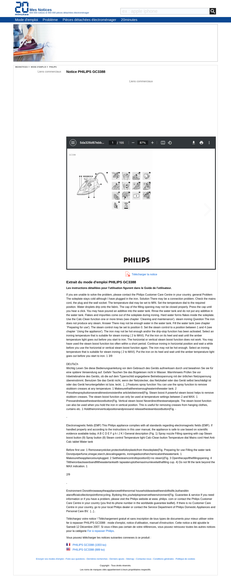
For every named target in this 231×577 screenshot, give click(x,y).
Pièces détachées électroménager (89, 20)
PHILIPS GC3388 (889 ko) (89, 549)
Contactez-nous (143, 559)
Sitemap (130, 559)
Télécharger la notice (144, 274)
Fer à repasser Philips (100, 530)
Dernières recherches (97, 559)
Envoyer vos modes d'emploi (50, 559)
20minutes (129, 20)
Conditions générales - (164, 559)
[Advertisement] (141, 107)
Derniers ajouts (117, 559)
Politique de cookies (185, 559)
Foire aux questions (75, 559)
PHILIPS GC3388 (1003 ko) (89, 544)
